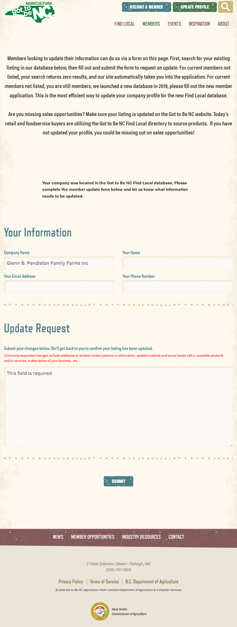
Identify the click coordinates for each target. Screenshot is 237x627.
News (58, 537)
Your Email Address (19, 276)
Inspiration (199, 24)
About (223, 24)
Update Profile (195, 7)
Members (151, 24)
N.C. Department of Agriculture (152, 581)
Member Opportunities (92, 537)
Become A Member (146, 7)
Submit (118, 481)
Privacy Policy (71, 581)
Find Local (125, 24)
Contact (176, 537)
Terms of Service (104, 581)
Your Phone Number (138, 276)
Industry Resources (141, 537)
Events (174, 24)
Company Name (17, 252)
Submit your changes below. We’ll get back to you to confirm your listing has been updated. (78, 348)
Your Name (131, 252)
